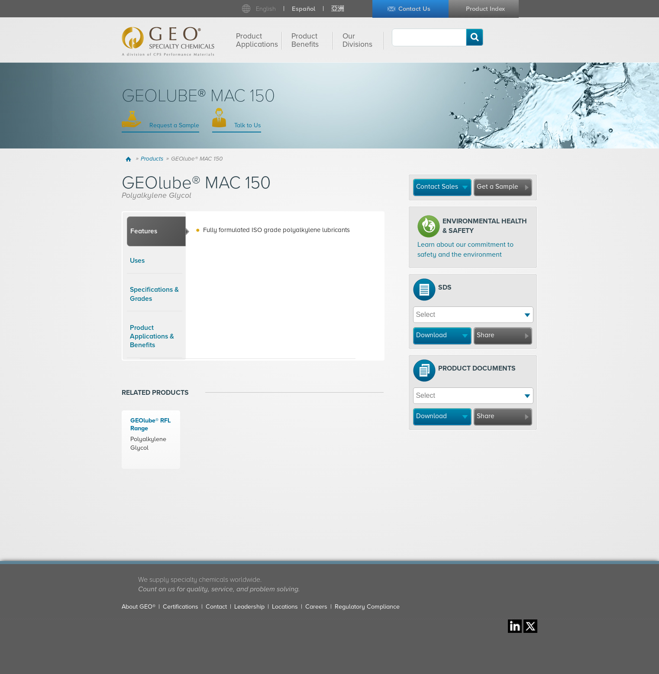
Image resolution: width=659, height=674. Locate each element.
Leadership (249, 606)
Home (130, 158)
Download (431, 335)
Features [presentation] (143, 231)
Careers (316, 606)
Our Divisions (357, 40)
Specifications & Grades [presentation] (154, 294)
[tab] (156, 231)
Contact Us (414, 9)
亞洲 (337, 9)
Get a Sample (497, 186)
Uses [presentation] (137, 260)
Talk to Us (247, 125)
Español (303, 9)
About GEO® (138, 606)
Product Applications (257, 40)
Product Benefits (305, 40)
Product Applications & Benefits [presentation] (152, 336)
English (266, 9)
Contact (216, 606)
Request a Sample (173, 125)
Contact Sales (437, 186)
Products (152, 158)
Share (485, 335)
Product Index (485, 9)
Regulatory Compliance (367, 606)
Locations (285, 606)
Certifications (180, 606)
